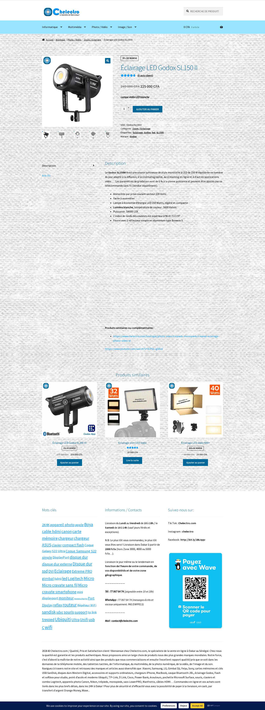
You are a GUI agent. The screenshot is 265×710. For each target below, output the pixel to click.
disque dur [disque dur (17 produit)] (79, 557)
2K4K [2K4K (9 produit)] (46, 525)
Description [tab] (49, 165)
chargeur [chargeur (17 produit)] (65, 538)
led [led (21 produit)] (64, 578)
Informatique (50, 27)
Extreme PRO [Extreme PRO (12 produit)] (82, 571)
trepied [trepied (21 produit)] (48, 619)
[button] (107, 60)
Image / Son (125, 27)
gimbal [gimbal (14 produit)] (48, 578)
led (153, 132)
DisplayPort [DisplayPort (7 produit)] (61, 557)
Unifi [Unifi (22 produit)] (84, 619)
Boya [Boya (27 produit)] (88, 524)
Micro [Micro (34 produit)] (89, 578)
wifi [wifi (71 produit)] (48, 627)
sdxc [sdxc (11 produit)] (59, 612)
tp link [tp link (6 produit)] (92, 612)
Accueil (49, 39)
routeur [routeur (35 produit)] (70, 604)
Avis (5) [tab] (46, 175)
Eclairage (138, 132)
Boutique (60, 39)
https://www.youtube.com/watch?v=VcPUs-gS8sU (134, 348)
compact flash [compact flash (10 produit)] (73, 545)
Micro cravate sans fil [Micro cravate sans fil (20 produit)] (60, 585)
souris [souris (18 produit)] (69, 612)
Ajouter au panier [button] (69, 462)
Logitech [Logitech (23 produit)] (75, 578)
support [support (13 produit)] (81, 612)
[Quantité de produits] (124, 108)
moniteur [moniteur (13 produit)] (66, 598)
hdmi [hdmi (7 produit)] (58, 579)
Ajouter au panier (147, 109)
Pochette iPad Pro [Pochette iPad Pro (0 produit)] (80, 599)
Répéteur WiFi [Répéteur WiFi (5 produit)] (86, 605)
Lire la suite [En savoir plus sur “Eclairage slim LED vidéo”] (132, 460)
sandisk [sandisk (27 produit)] (49, 612)
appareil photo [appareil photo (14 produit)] (62, 524)
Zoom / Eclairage (92, 39)
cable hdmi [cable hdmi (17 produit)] (51, 531)
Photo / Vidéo (100, 27)
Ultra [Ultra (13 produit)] (75, 619)
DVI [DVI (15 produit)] (51, 571)
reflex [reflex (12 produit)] (57, 605)
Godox (147, 132)
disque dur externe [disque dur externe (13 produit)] (57, 564)
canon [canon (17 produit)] (66, 531)
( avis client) (145, 75)
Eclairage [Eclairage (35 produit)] (62, 571)
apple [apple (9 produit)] (79, 525)
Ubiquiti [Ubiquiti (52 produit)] (63, 619)
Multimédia (74, 27)
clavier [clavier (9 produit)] (57, 545)
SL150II (160, 132)
